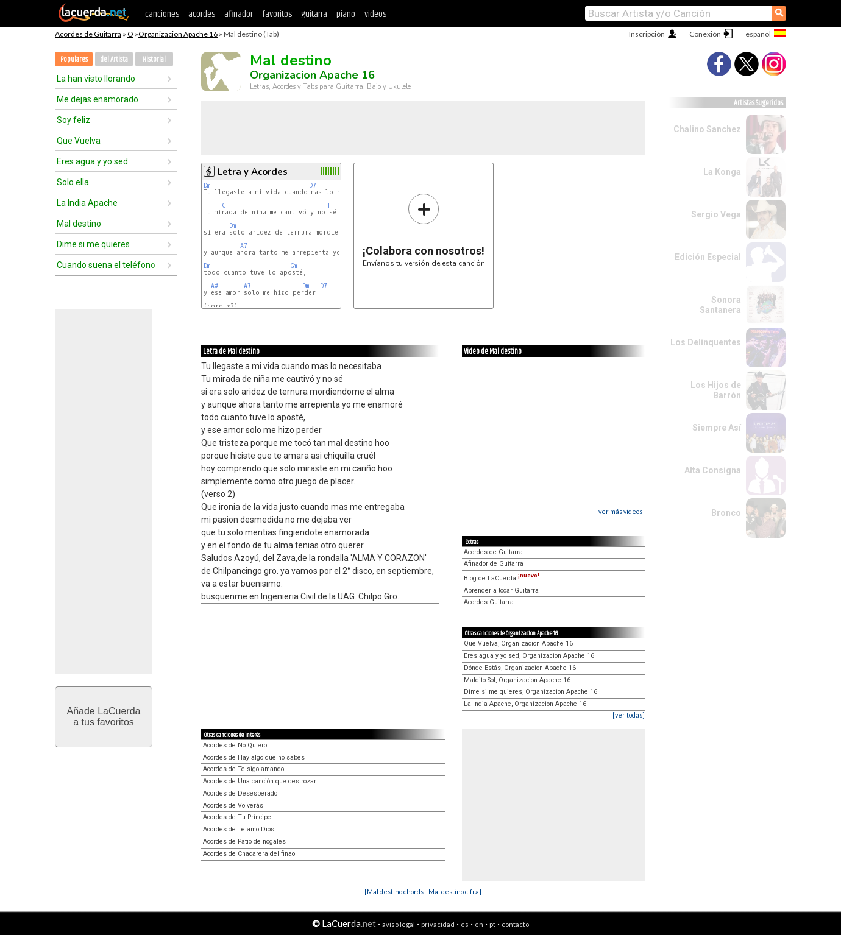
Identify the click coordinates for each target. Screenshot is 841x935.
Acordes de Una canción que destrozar (259, 781)
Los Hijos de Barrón (715, 390)
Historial (154, 59)
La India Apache (87, 203)
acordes (201, 14)
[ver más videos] (620, 511)
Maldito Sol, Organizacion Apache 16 (517, 680)
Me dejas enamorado (97, 99)
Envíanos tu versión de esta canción (424, 230)
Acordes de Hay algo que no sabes (254, 757)
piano (345, 14)
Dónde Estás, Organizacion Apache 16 (520, 668)
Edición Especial (708, 257)
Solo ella (73, 182)
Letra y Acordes (253, 172)
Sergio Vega (716, 214)
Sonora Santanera (720, 305)
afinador (238, 14)
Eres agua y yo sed (92, 161)
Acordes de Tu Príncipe (237, 817)
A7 (243, 246)
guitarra (314, 14)
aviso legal (398, 924)
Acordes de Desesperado (240, 793)
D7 (312, 185)
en (479, 924)
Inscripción (647, 33)
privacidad (438, 924)
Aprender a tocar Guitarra (501, 591)
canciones (162, 14)
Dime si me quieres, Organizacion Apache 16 (530, 692)
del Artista (114, 59)
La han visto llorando (96, 78)
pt (492, 924)
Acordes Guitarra (489, 602)
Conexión (705, 33)
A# (214, 286)
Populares (74, 59)
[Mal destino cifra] (453, 891)
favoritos (277, 14)
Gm (294, 266)
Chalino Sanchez (707, 129)
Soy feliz (73, 120)
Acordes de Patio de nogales (244, 841)
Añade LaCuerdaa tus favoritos (104, 716)
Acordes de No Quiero (235, 745)
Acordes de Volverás (233, 806)
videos (375, 14)
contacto (515, 924)
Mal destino (79, 223)
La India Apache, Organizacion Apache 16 (525, 704)
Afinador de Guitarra (493, 564)
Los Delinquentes (705, 342)
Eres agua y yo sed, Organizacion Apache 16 (529, 656)
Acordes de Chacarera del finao (249, 854)
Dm (207, 185)
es (465, 924)
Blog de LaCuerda (501, 578)
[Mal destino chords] (395, 891)
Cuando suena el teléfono (106, 265)
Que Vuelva (79, 141)
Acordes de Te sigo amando (243, 769)
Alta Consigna (712, 470)
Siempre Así (716, 427)
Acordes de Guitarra (88, 33)
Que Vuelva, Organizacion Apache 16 (518, 643)
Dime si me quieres (93, 244)
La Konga (722, 172)
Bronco (726, 513)
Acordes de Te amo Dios (238, 829)
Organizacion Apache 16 (178, 33)
